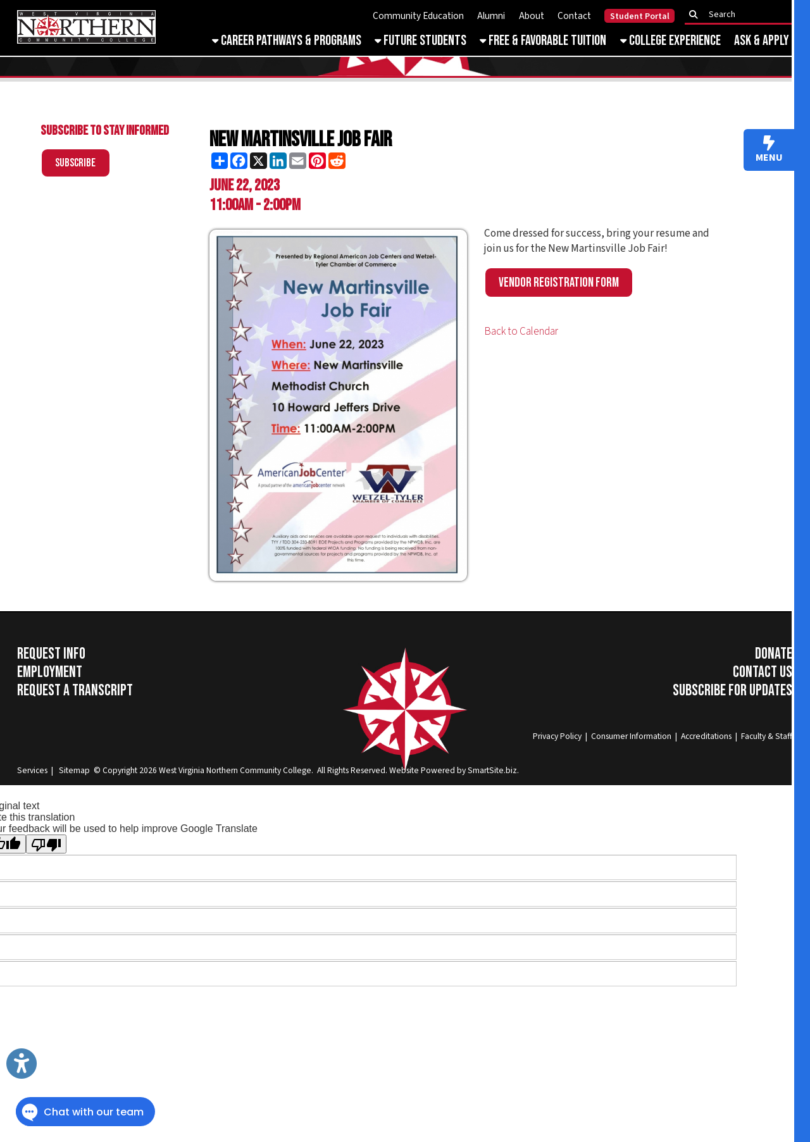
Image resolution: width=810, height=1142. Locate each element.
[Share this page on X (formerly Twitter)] (258, 161)
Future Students (420, 40)
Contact (574, 16)
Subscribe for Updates (732, 690)
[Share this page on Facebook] (239, 161)
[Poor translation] (46, 844)
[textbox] (742, 14)
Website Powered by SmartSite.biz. (454, 770)
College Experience (670, 40)
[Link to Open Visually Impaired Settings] (21, 1063)
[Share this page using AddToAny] (219, 161)
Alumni (491, 16)
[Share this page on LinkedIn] (278, 161)
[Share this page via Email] (298, 161)
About (531, 16)
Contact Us (762, 672)
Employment (49, 672)
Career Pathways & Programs (286, 40)
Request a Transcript (75, 690)
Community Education (418, 16)
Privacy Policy (557, 736)
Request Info (51, 654)
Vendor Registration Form (559, 282)
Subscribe (75, 163)
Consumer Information (631, 736)
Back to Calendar (521, 331)
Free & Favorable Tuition (543, 40)
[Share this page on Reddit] (337, 161)
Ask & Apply (761, 40)
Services (32, 770)
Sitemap (74, 770)
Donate (773, 654)
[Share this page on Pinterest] (317, 161)
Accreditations (706, 736)
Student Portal (640, 16)
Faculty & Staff (766, 736)
